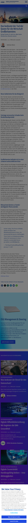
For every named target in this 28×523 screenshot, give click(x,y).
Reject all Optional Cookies (14, 518)
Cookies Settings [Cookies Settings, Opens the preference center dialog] (14, 513)
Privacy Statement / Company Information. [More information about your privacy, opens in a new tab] (14, 510)
